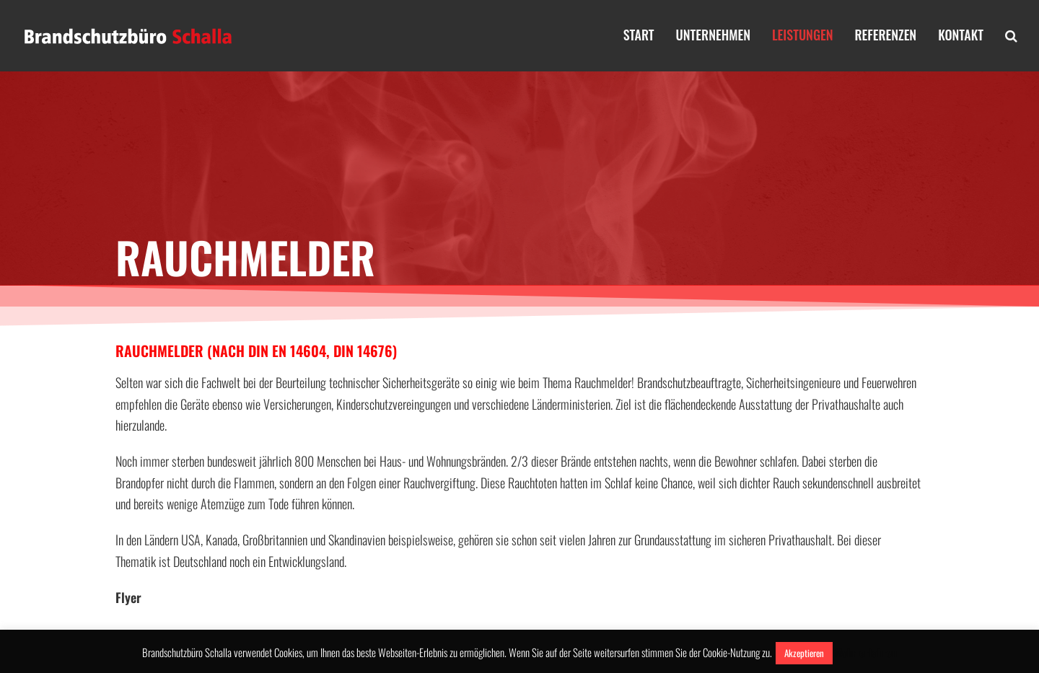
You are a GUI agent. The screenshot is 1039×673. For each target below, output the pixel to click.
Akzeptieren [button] (804, 653)
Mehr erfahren (866, 652)
